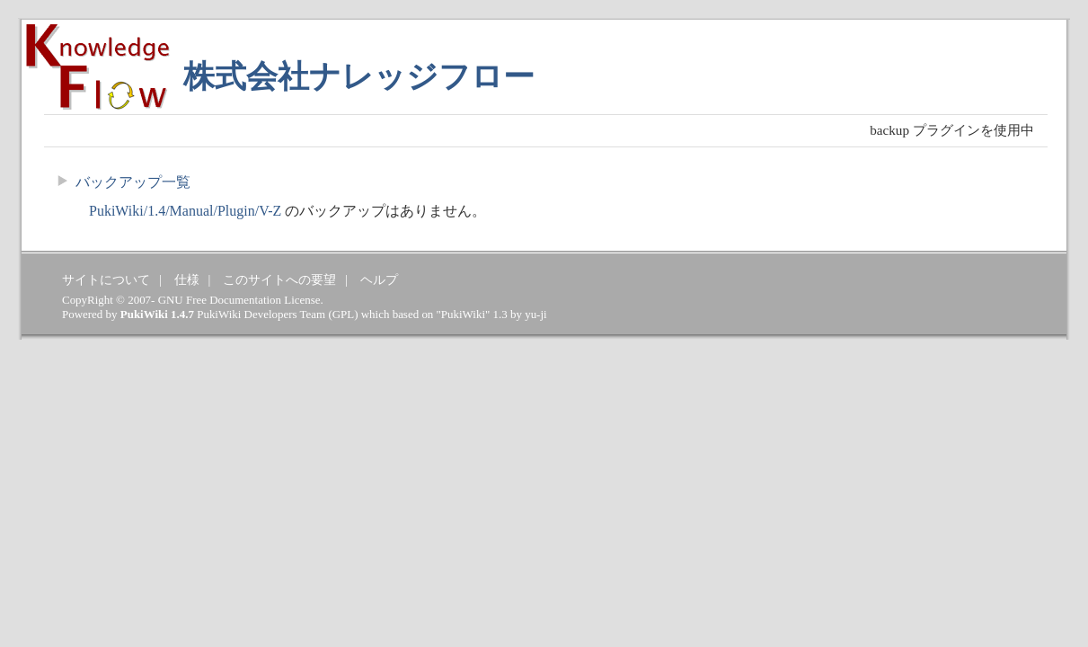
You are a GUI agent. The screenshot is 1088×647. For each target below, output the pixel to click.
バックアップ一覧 (132, 182)
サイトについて (106, 279)
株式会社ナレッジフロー (359, 76)
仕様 (186, 279)
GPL (343, 314)
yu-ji (535, 314)
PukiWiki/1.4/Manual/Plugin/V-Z (185, 210)
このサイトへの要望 (279, 279)
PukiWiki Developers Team (261, 314)
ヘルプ (379, 279)
